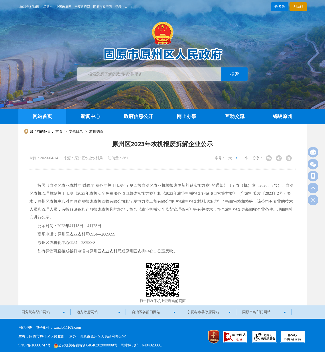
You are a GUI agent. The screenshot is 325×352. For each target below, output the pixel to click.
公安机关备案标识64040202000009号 (86, 345)
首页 (59, 131)
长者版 (279, 6)
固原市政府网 (102, 6)
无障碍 (298, 6)
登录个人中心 (124, 6)
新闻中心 (90, 116)
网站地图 (25, 327)
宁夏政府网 (82, 6)
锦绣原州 (282, 116)
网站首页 (42, 116)
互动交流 (234, 116)
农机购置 (96, 131)
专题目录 (76, 131)
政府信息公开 (138, 116)
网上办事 (186, 116)
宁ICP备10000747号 (34, 345)
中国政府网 (63, 6)
